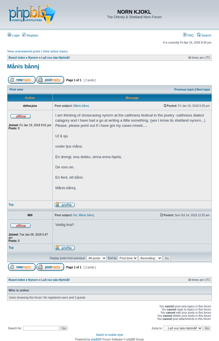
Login (14, 35)
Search (204, 35)
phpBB (95, 339)
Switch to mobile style (109, 334)
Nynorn (33, 57)
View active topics (55, 51)
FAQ (188, 35)
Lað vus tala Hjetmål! (55, 57)
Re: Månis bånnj (83, 215)
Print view (16, 89)
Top (11, 204)
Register (30, 35)
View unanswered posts (23, 51)
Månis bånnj (23, 66)
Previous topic (184, 89)
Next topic (203, 89)
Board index (17, 57)
